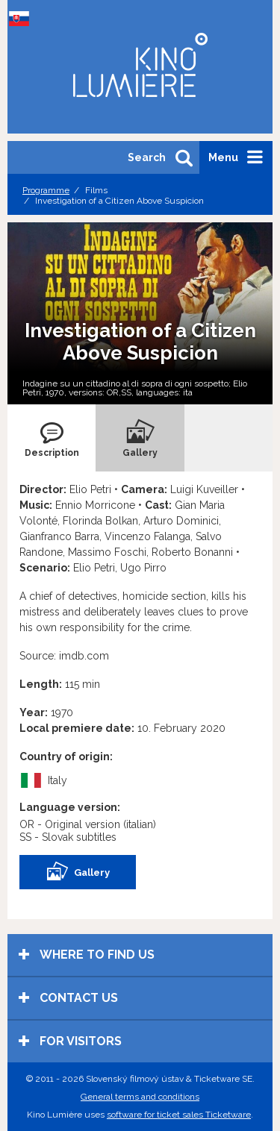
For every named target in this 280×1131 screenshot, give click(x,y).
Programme (45, 190)
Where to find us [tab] (87, 954)
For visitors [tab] (70, 1041)
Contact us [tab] (68, 998)
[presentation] (51, 437)
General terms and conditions (140, 1096)
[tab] (51, 437)
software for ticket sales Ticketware (179, 1114)
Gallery (78, 872)
